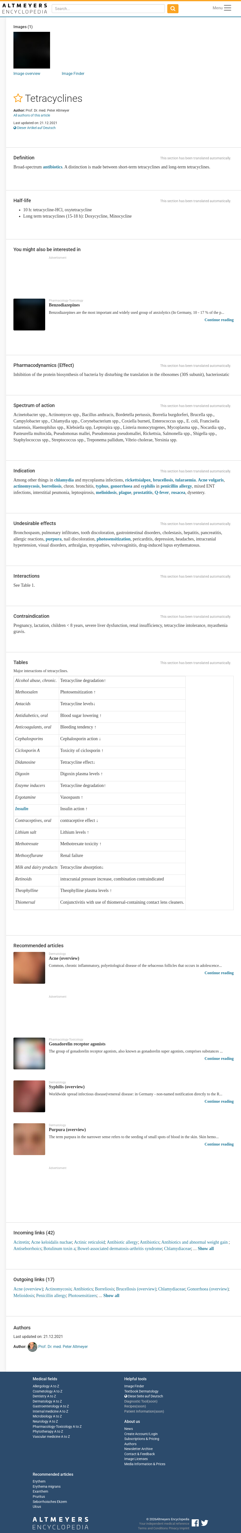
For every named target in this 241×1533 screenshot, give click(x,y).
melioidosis (106, 492)
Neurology (40, 1421)
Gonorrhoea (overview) (208, 1289)
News (128, 1429)
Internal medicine (46, 1411)
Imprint (184, 1528)
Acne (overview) (28, 1289)
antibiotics (52, 166)
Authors (130, 1444)
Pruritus (39, 1497)
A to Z (54, 1386)
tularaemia (185, 480)
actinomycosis (26, 486)
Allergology (41, 1386)
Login (153, 1434)
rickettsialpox (138, 480)
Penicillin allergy (51, 1295)
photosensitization (114, 539)
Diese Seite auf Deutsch (143, 1396)
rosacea (178, 492)
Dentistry (39, 1396)
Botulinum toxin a (59, 1248)
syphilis (148, 486)
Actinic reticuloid (89, 1242)
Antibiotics (149, 1242)
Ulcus (37, 1507)
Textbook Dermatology (141, 1391)
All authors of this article (31, 115)
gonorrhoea (121, 486)
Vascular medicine (46, 1437)
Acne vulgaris (211, 480)
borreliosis (52, 486)
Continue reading (219, 320)
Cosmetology (43, 1391)
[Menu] (227, 9)
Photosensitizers (82, 1295)
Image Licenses (136, 1459)
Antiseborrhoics (27, 1248)
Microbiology (42, 1416)
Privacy (174, 1528)
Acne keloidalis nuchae (51, 1242)
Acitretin (21, 1242)
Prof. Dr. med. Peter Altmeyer (58, 1347)
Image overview (26, 73)
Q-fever (162, 492)
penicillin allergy (176, 486)
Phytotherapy (43, 1431)
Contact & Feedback (139, 1454)
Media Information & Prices (144, 1464)
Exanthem (40, 1491)
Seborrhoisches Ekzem (50, 1502)
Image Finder (73, 73)
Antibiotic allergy (122, 1242)
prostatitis (142, 492)
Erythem (39, 1481)
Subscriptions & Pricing (141, 1439)
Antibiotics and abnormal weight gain (195, 1242)
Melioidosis (23, 1295)
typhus (102, 486)
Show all (206, 1248)
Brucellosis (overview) (136, 1289)
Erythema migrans (47, 1487)
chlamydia (64, 480)
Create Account (136, 1434)
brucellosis (163, 480)
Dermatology (42, 1401)
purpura (54, 539)
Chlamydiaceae (177, 1248)
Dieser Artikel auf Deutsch (34, 128)
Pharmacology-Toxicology (52, 1427)
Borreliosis (104, 1289)
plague (125, 492)
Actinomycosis (58, 1289)
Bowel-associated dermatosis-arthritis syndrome (119, 1248)
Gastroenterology (46, 1406)
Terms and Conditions (153, 1528)
